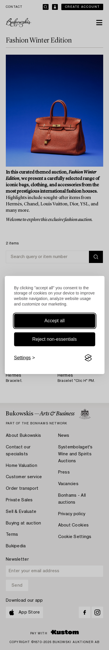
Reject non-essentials (54, 339)
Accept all (54, 320)
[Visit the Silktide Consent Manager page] (88, 358)
